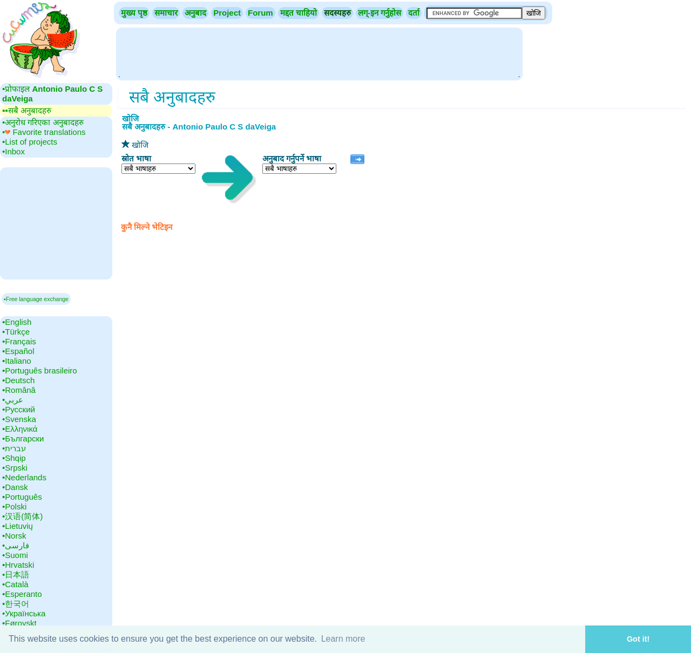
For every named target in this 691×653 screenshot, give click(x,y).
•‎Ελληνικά (19, 428)
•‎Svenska (19, 419)
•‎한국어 (15, 603)
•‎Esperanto (22, 593)
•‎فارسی (15, 545)
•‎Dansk (15, 487)
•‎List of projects (29, 141)
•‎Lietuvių (17, 525)
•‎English (16, 321)
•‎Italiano (16, 360)
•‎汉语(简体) (22, 516)
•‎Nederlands (24, 477)
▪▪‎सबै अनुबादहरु (26, 110)
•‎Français (19, 341)
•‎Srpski (15, 467)
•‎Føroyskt (19, 623)
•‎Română (19, 389)
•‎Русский (18, 409)
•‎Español (18, 351)
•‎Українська (23, 613)
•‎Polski (14, 506)
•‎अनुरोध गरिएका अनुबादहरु (43, 122)
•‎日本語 (15, 574)
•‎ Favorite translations (44, 132)
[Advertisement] (319, 53)
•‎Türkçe (16, 331)
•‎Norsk (14, 535)
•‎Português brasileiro (39, 370)
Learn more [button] (343, 638)
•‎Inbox (13, 151)
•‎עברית (14, 448)
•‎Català (15, 584)
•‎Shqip (14, 457)
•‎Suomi (15, 555)
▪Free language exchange (36, 299)
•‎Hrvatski (18, 564)
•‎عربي (12, 399)
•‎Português (22, 496)
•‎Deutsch (18, 380)
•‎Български (23, 438)
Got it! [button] (638, 639)
